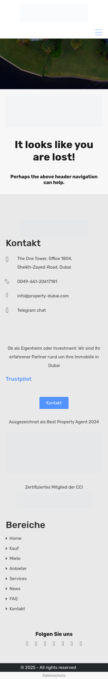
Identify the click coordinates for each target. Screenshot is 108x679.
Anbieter (18, 568)
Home (15, 538)
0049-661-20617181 (37, 281)
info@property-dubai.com (43, 296)
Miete (15, 558)
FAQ (14, 598)
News (15, 588)
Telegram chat (31, 310)
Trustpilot (19, 379)
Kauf (14, 548)
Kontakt (54, 402)
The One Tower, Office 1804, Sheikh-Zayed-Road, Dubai (44, 263)
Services (18, 578)
